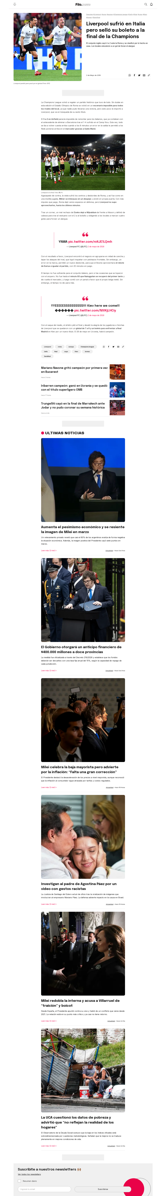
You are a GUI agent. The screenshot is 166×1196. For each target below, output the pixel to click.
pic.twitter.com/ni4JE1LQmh (90, 241)
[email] (144, 75)
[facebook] (134, 75)
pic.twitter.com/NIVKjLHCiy (95, 310)
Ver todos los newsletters (29, 1174)
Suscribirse (103, 1189)
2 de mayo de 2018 (96, 247)
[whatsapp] (130, 75)
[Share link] (149, 75)
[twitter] (139, 75)
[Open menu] (14, 4)
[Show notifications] (151, 4)
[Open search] (145, 4)
